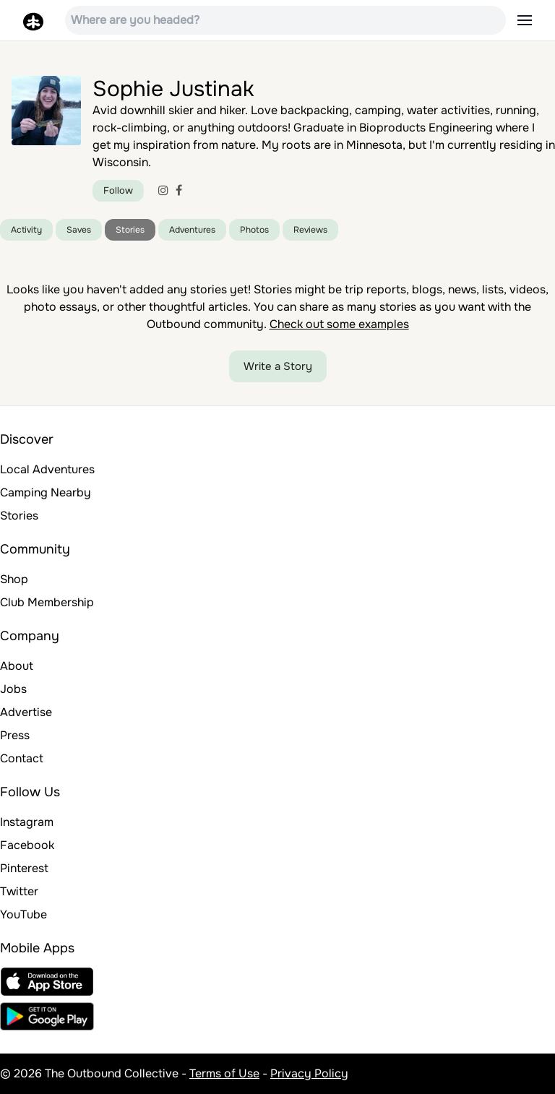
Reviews (310, 230)
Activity (26, 230)
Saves (78, 230)
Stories (130, 230)
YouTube (23, 914)
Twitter (19, 891)
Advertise (26, 712)
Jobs (13, 689)
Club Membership (47, 602)
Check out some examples (339, 324)
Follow (118, 190)
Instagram (26, 822)
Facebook (27, 845)
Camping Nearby (45, 492)
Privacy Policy (309, 1073)
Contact (21, 758)
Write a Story (278, 366)
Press (15, 735)
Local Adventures (47, 469)
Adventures (192, 230)
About (16, 665)
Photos (254, 230)
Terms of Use (224, 1073)
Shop (14, 579)
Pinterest (24, 868)
